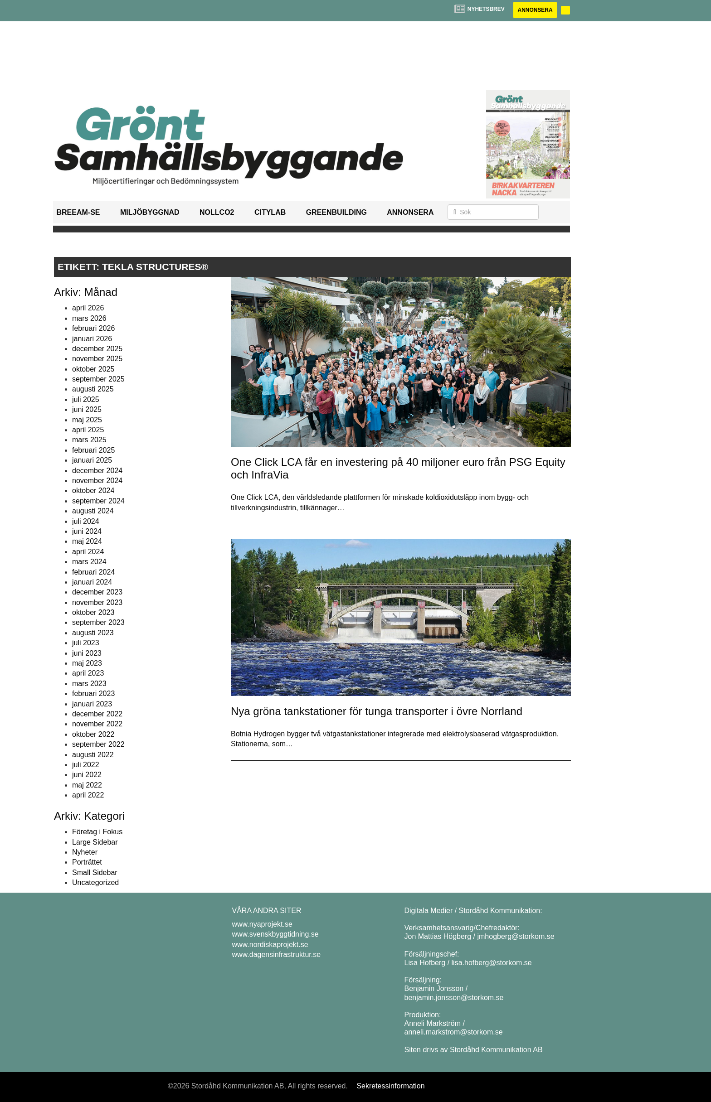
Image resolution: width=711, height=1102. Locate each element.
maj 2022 (87, 785)
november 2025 (97, 358)
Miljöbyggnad (150, 212)
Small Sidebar (94, 872)
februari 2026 (93, 328)
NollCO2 (217, 212)
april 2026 (88, 308)
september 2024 (98, 501)
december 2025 (97, 349)
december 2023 (97, 592)
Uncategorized (95, 882)
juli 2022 (85, 764)
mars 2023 (89, 683)
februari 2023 (93, 693)
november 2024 (97, 480)
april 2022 (88, 795)
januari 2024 (92, 582)
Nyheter (84, 852)
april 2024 (88, 552)
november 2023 (97, 602)
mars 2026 (89, 318)
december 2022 (97, 714)
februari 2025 (93, 450)
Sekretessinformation (390, 1086)
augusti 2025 (93, 389)
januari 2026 (92, 339)
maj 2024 (87, 541)
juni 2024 (87, 531)
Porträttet (87, 862)
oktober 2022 (93, 734)
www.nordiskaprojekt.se (270, 944)
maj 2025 (87, 420)
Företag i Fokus (97, 832)
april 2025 (88, 430)
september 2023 (98, 623)
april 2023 (88, 673)
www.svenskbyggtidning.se (275, 934)
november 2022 (97, 724)
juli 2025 (85, 399)
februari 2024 (93, 572)
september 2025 (98, 379)
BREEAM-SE (78, 212)
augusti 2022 (93, 755)
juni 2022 (87, 774)
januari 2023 (92, 704)
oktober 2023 (93, 612)
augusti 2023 (93, 633)
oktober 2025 (93, 369)
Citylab (270, 212)
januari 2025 (92, 460)
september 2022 (98, 744)
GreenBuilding (336, 212)
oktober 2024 (93, 490)
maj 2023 (87, 663)
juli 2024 (85, 521)
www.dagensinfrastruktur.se (276, 954)
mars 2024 (89, 562)
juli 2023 (85, 643)
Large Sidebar (95, 842)
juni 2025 (87, 409)
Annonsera (534, 10)
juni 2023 (87, 653)
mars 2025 (89, 440)
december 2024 (97, 470)
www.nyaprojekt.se (262, 924)
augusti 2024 (93, 511)
